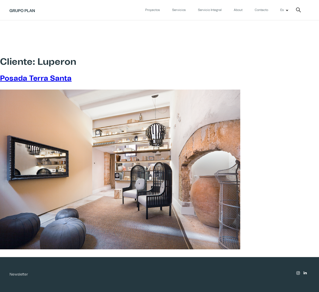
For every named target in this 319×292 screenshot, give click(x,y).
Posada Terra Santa (36, 78)
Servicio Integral (210, 10)
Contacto (261, 10)
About (238, 10)
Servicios (179, 10)
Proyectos (152, 10)
